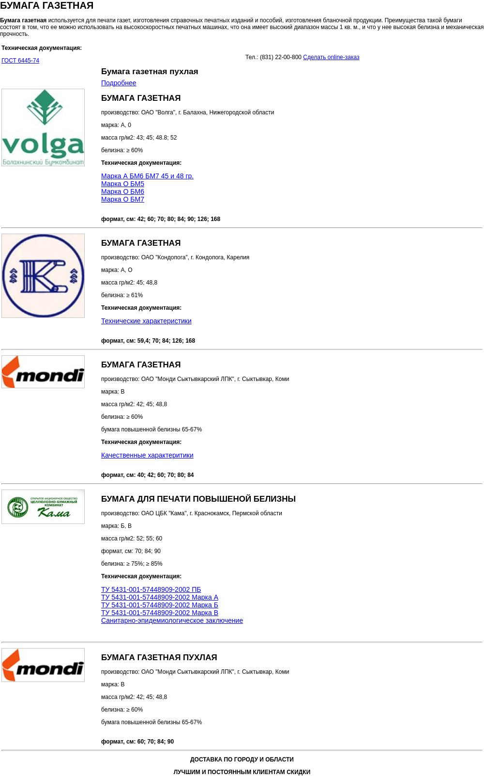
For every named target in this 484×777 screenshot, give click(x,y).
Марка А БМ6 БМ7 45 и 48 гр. (147, 176)
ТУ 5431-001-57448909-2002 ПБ (151, 589)
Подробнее (118, 83)
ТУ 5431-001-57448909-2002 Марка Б (159, 605)
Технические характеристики (146, 321)
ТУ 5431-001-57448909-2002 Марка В (159, 613)
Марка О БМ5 (122, 184)
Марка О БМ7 (122, 199)
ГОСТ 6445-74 (20, 60)
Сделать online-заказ (331, 57)
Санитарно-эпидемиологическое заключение (172, 620)
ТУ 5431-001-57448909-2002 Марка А (159, 597)
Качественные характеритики (147, 455)
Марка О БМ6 (122, 191)
